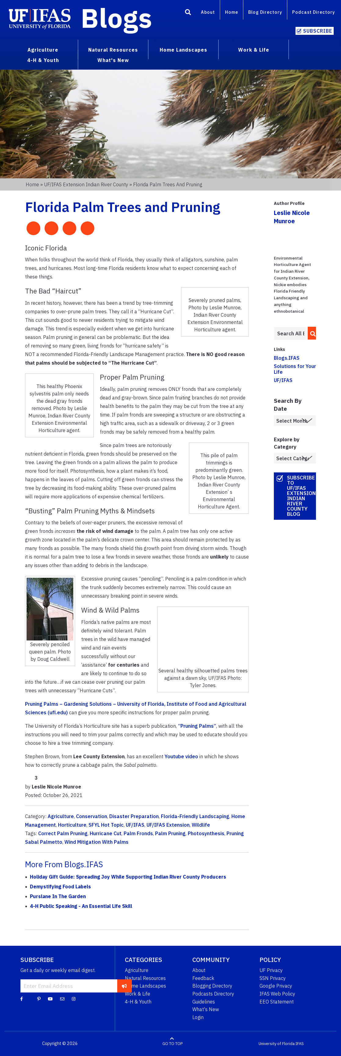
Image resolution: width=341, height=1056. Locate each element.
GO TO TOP (172, 1043)
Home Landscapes (145, 986)
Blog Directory (265, 12)
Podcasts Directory (213, 994)
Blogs (116, 17)
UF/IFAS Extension (168, 825)
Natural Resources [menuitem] (113, 50)
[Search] (188, 13)
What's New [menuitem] (113, 60)
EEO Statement (276, 1002)
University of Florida (277, 1043)
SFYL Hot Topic (106, 825)
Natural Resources (145, 978)
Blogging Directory (212, 986)
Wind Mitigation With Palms (96, 842)
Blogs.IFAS (286, 358)
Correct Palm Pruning (63, 833)
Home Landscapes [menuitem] (183, 50)
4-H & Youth (138, 1002)
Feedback (203, 978)
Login (198, 1017)
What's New (205, 1009)
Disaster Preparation (134, 816)
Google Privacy (275, 986)
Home (231, 12)
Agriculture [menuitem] (42, 50)
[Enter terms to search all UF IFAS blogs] (291, 333)
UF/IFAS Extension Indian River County (86, 184)
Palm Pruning (170, 833)
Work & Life (137, 994)
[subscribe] (124, 985)
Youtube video (181, 756)
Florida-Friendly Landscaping (195, 816)
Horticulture (72, 825)
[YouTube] (50, 998)
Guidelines (203, 1002)
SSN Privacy (272, 978)
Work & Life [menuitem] (253, 50)
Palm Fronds (138, 833)
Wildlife (201, 825)
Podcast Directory (313, 12)
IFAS (300, 1043)
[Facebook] (21, 998)
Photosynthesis (206, 833)
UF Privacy (271, 970)
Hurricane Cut (106, 833)
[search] (311, 333)
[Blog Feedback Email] (62, 998)
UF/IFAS (135, 825)
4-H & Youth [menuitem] (43, 60)
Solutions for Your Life (295, 369)
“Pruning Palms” (197, 726)
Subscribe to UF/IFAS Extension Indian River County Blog (301, 495)
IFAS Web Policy (277, 994)
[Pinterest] (39, 998)
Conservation (91, 816)
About (208, 12)
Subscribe (317, 31)
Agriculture (61, 816)
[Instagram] (73, 998)
